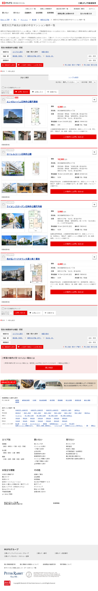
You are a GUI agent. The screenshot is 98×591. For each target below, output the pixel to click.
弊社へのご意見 (39, 489)
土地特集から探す (40, 464)
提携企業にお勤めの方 (66, 13)
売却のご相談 (70, 449)
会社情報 (39, 12)
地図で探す (45, 52)
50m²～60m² (57, 413)
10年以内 (40, 418)
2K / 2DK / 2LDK (41, 415)
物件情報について (66, 564)
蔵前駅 (17, 402)
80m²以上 (87, 413)
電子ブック (37, 484)
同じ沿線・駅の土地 (90, 65)
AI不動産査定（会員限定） (74, 451)
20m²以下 (18, 413)
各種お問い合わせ (40, 492)
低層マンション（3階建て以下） (24, 425)
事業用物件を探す (40, 456)
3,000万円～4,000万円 (21, 410)
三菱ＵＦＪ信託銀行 (61, 553)
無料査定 (69, 446)
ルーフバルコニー (35, 424)
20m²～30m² (27, 413)
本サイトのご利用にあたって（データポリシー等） (20, 568)
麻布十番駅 (87, 400)
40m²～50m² (47, 413)
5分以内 (25, 421)
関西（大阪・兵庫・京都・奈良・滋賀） (13, 458)
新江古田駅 (69, 400)
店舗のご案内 (38, 474)
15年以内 (48, 418)
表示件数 (85, 82)
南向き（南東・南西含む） (44, 425)
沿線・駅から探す (32, 52)
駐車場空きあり (54, 424)
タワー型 (24, 424)
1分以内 (17, 421)
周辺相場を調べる (72, 454)
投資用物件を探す (40, 454)
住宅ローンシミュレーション (11, 482)
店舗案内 (28, 12)
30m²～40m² (37, 413)
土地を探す (37, 451)
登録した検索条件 (46, 9)
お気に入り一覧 (30, 9)
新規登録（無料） (79, 9)
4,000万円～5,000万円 (37, 410)
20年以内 (56, 418)
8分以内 (32, 421)
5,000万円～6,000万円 (52, 410)
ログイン (92, 9)
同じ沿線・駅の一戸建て (73, 65)
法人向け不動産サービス (42, 482)
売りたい (16, 12)
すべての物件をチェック (12, 88)
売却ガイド (5, 479)
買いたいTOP (38, 444)
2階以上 (93, 425)
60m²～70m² (68, 413)
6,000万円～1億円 (66, 410)
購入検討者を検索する (73, 456)
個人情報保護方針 (10, 564)
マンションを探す (40, 446)
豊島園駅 (60, 400)
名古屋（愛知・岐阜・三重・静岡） (11, 451)
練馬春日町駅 (26, 400)
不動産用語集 (6, 492)
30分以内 (64, 421)
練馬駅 (17, 400)
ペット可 (63, 424)
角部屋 (45, 424)
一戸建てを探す (39, 449)
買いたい (5, 12)
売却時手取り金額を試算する (75, 459)
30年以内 (64, 418)
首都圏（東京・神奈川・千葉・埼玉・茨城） (14, 445)
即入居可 (71, 424)
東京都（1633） (18, 56)
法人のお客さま (86, 13)
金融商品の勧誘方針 (49, 564)
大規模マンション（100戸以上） (74, 425)
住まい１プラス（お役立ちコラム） (13, 487)
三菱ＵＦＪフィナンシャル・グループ (16, 553)
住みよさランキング (8, 489)
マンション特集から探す (42, 459)
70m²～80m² (78, 413)
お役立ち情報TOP (8, 474)
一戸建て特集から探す (41, 461)
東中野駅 (52, 400)
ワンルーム (18, 415)
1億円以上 (77, 410)
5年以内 (25, 418)
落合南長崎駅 (43, 400)
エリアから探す (18, 52)
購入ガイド (5, 477)
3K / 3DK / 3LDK (53, 415)
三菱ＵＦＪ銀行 (42, 553)
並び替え (59, 82)
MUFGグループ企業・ (13, 503)
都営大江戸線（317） (34, 56)
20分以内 (56, 421)
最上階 (17, 424)
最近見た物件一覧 (62, 9)
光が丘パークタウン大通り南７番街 (23, 259)
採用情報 (50, 12)
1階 (87, 425)
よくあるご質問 (7, 494)
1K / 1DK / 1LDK (29, 415)
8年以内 (32, 418)
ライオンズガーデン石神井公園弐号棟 (24, 206)
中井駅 (34, 400)
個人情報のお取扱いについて (29, 564)
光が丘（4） (50, 56)
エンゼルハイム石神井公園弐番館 (22, 101)
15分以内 (48, 421)
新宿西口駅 (78, 400)
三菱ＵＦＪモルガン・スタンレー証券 (16, 556)
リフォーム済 (58, 425)
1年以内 (17, 418)
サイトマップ (38, 487)
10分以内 (40, 421)
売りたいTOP (70, 444)
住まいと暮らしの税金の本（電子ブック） (16, 484)
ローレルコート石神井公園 (19, 154)
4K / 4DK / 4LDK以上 (66, 415)
